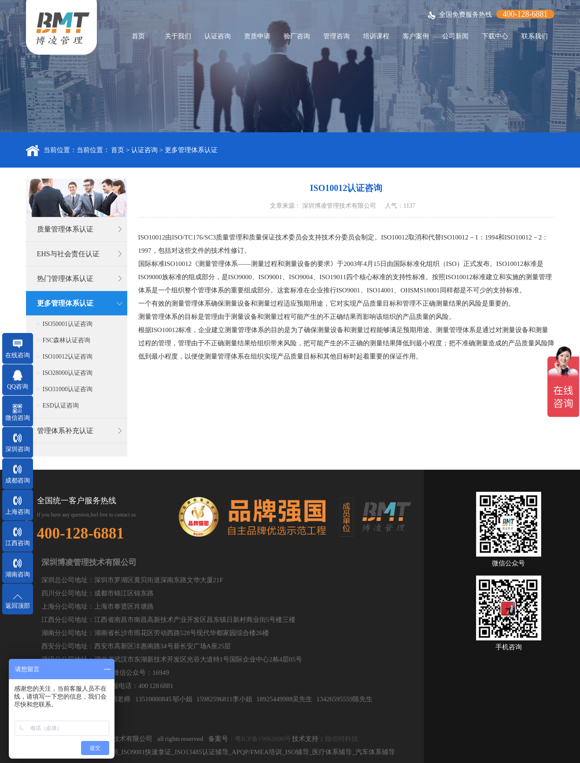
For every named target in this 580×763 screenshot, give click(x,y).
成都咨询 (17, 480)
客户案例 (416, 36)
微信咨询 (17, 418)
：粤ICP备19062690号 (259, 738)
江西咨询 (17, 543)
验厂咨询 (297, 36)
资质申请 (257, 36)
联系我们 (534, 36)
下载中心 (495, 36)
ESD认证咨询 (61, 405)
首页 (138, 36)
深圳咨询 (17, 449)
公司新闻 (455, 36)
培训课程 (376, 36)
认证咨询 (217, 36)
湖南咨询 (17, 574)
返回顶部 (17, 605)
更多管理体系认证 (191, 149)
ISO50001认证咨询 (68, 324)
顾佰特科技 (341, 738)
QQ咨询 (17, 386)
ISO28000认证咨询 (68, 373)
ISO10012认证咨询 (68, 356)
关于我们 (178, 36)
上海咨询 (17, 512)
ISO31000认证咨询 (68, 389)
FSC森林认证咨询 (67, 340)
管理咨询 (336, 36)
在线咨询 (17, 355)
